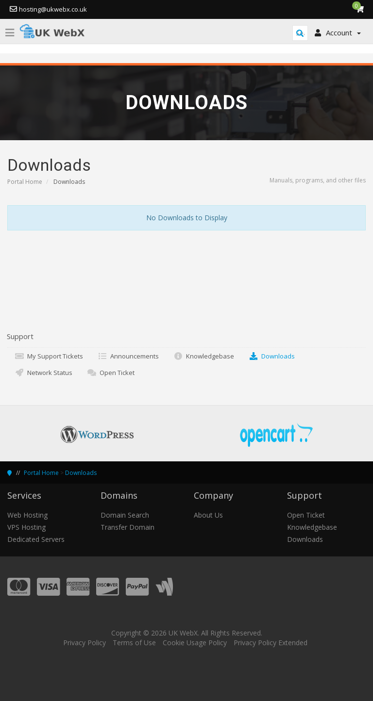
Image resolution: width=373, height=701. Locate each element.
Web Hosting (27, 515)
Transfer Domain (127, 527)
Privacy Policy (84, 642)
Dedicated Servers (36, 539)
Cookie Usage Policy (195, 642)
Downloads (272, 356)
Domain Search (125, 515)
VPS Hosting (26, 527)
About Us (208, 515)
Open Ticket (111, 372)
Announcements (128, 356)
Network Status (43, 372)
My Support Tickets (49, 356)
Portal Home (24, 182)
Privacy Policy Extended (270, 642)
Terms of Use (134, 642)
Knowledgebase (203, 356)
